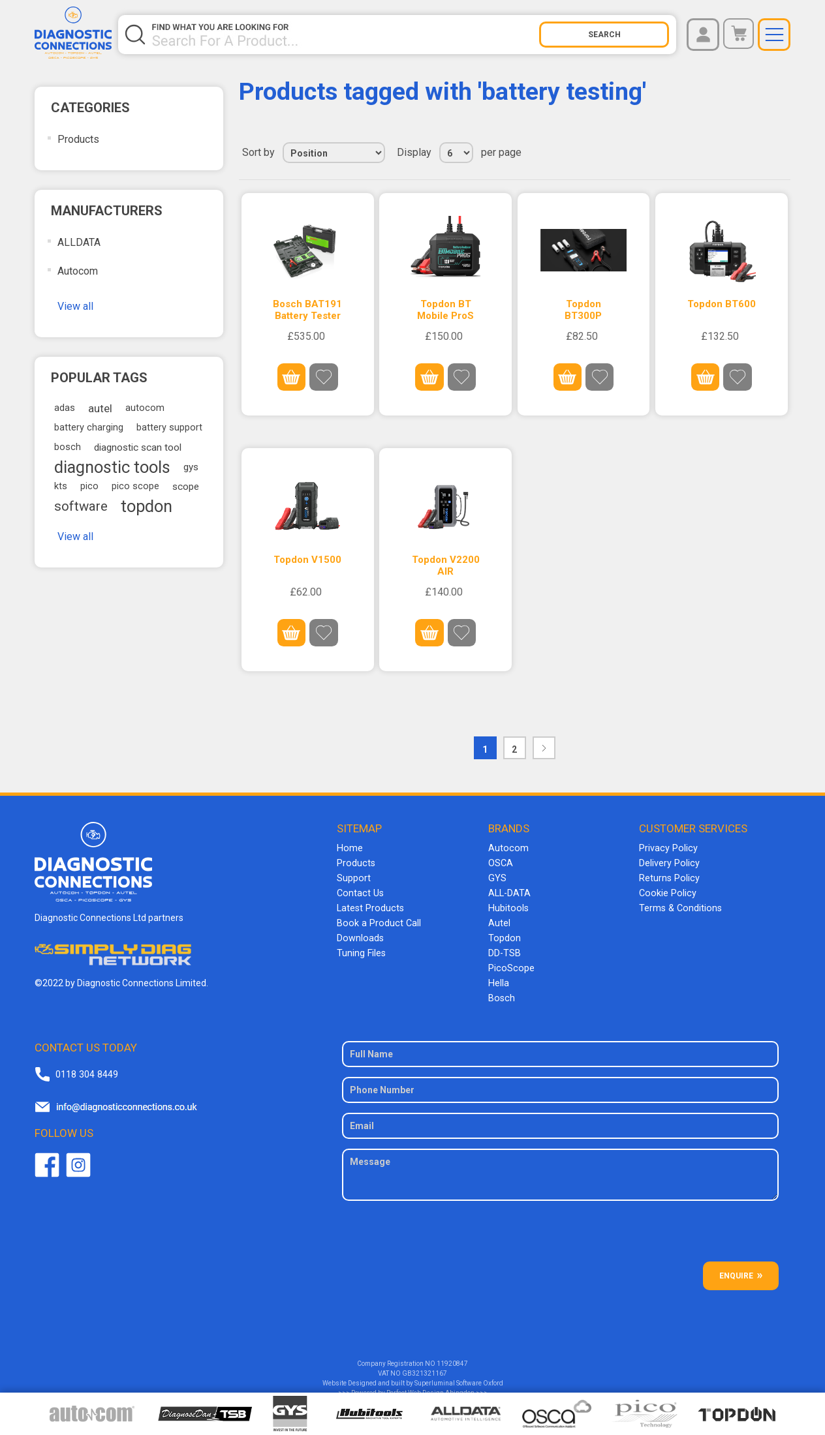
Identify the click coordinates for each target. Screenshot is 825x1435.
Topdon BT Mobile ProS (445, 310)
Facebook (47, 1157)
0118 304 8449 (86, 1066)
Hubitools (507, 905)
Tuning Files (361, 948)
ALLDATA (79, 242)
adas (64, 408)
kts (60, 486)
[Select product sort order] (334, 152)
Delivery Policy (668, 862)
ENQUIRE (736, 1268)
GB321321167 (424, 1366)
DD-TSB (504, 948)
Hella (498, 977)
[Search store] (344, 35)
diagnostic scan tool (137, 447)
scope (185, 486)
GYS (497, 876)
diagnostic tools (112, 467)
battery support (169, 427)
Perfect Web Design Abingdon (430, 1385)
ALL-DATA (509, 891)
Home (349, 848)
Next (544, 747)
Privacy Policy (667, 848)
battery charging (88, 427)
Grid (756, 152)
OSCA (500, 862)
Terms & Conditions (679, 905)
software (81, 506)
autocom (144, 408)
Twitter (78, 1157)
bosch (67, 447)
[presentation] (560, 1228)
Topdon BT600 (721, 304)
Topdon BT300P (583, 310)
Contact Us (359, 891)
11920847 (452, 1356)
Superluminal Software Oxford (458, 1376)
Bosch (501, 991)
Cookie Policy (666, 891)
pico (89, 486)
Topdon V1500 (307, 559)
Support (353, 876)
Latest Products (369, 905)
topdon (146, 506)
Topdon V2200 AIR (446, 565)
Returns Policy (668, 876)
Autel (499, 919)
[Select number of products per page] (456, 152)
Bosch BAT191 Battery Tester (307, 310)
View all (75, 306)
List (779, 152)
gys (190, 467)
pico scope (135, 486)
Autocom (77, 271)
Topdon (504, 934)
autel (100, 408)
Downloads (359, 934)
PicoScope (510, 963)
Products (78, 139)
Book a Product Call (376, 919)
